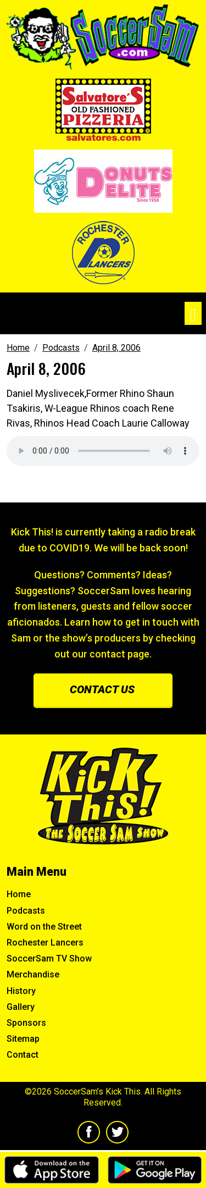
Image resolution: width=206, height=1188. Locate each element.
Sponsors (26, 1023)
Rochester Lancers (45, 942)
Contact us (102, 689)
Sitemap (23, 1039)
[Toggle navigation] (193, 313)
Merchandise (33, 974)
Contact (22, 1054)
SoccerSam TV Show (49, 958)
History (21, 991)
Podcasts (26, 910)
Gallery (21, 1007)
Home (19, 894)
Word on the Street (44, 926)
